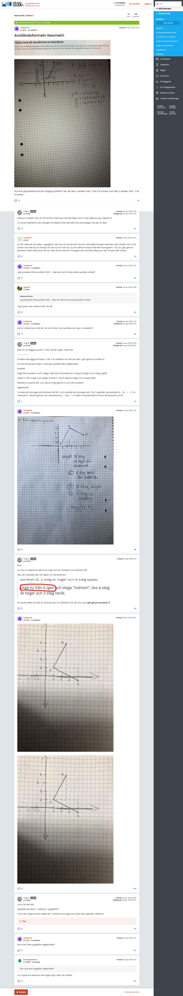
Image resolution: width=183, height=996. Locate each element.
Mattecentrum (32, 6)
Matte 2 (30, 15)
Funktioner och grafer (166, 37)
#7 (135, 401)
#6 (135, 334)
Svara (22, 992)
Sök (157, 4)
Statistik (159, 54)
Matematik (19, 15)
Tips (24, 921)
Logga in (148, 4)
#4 (135, 278)
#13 (134, 981)
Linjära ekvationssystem (167, 41)
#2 (135, 229)
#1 (138, 201)
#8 (135, 550)
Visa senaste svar (131, 992)
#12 (135, 951)
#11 (135, 929)
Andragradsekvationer (166, 32)
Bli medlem (134, 4)
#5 (135, 312)
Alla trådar (168, 23)
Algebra (159, 28)
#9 (135, 608)
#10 (134, 889)
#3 (135, 256)
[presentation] (57, 392)
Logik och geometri (164, 45)
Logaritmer (161, 50)
